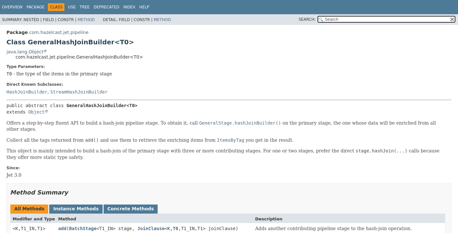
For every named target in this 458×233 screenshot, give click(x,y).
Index (129, 7)
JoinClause (150, 228)
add (62, 228)
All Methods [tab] (29, 208)
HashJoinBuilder (26, 91)
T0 (175, 228)
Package (35, 7)
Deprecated (106, 7)
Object (36, 112)
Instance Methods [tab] (75, 208)
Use (72, 7)
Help (144, 7)
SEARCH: (307, 19)
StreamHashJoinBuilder (78, 91)
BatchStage (82, 228)
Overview (12, 7)
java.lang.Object (24, 51)
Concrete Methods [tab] (130, 208)
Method (86, 19)
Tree (85, 7)
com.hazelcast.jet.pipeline (58, 32)
